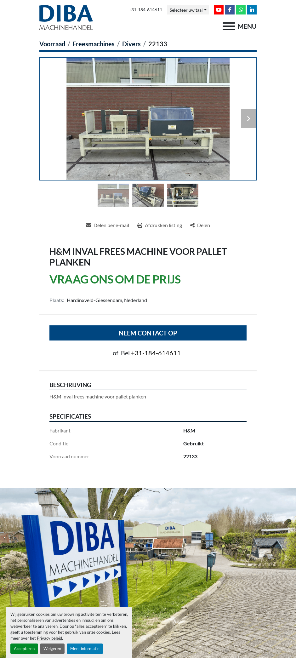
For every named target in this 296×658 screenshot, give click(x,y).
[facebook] (230, 9)
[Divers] (131, 44)
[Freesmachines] (94, 44)
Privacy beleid (49, 638)
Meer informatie (85, 648)
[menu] (229, 26)
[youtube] (219, 9)
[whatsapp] (241, 9)
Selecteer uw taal (186, 10)
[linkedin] (252, 9)
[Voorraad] (52, 44)
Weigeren (52, 648)
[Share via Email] (107, 225)
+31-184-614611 (145, 9)
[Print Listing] (159, 225)
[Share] (200, 225)
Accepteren (24, 648)
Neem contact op (148, 333)
